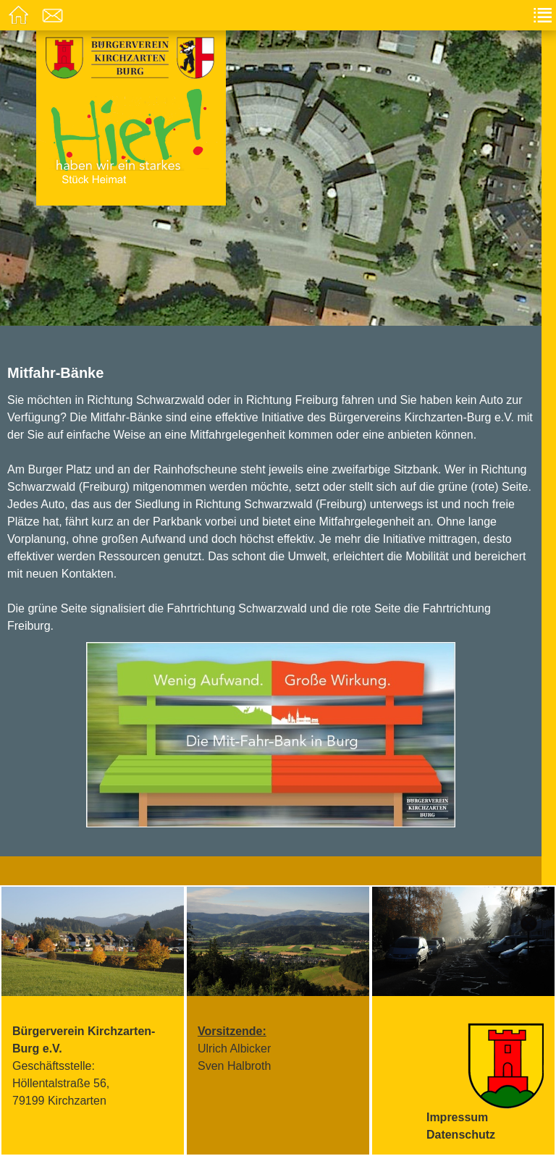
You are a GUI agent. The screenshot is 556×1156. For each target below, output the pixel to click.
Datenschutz (460, 1134)
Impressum (457, 1117)
